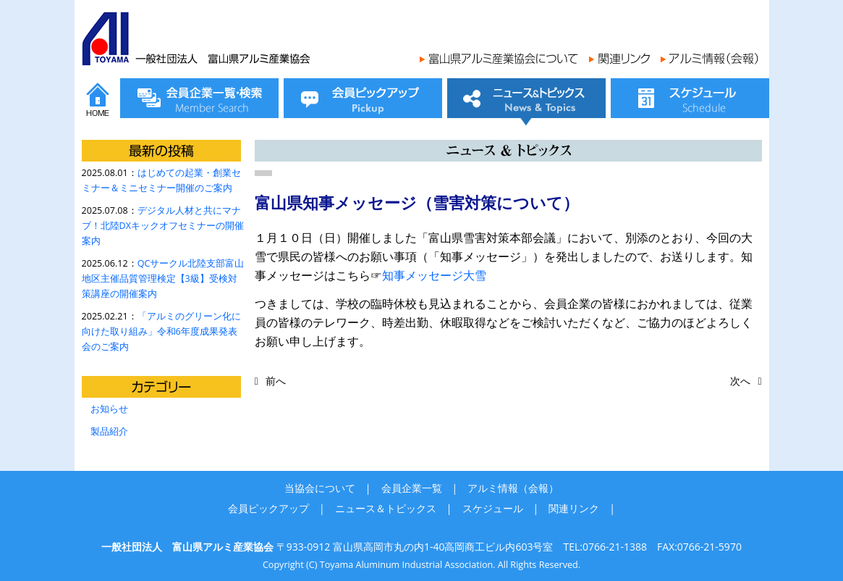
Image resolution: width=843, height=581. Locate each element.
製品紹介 (109, 431)
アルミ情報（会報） (513, 488)
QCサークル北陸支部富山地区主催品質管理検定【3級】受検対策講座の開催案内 (163, 278)
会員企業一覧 (411, 488)
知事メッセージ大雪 (434, 275)
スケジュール (492, 508)
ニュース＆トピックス (385, 508)
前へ (276, 381)
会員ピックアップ (268, 508)
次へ (740, 381)
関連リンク (573, 508)
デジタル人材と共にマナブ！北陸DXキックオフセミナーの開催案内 (163, 225)
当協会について (319, 488)
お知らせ (109, 409)
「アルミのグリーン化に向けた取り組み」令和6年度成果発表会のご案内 (161, 331)
